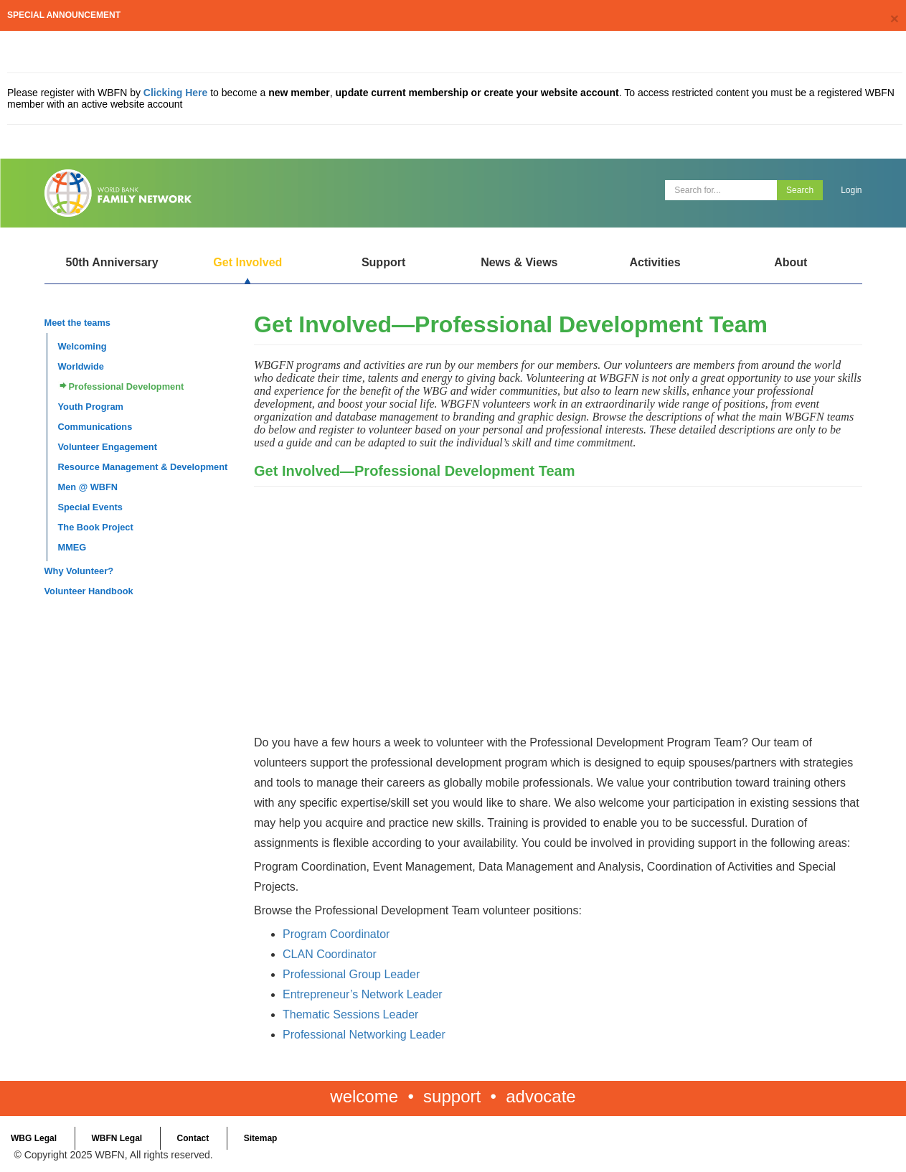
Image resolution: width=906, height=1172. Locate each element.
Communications (95, 426)
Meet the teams (77, 322)
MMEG (72, 547)
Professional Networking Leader (364, 1034)
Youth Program (90, 406)
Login (851, 190)
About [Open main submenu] (790, 262)
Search (799, 190)
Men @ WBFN (88, 487)
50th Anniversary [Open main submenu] (111, 262)
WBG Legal (34, 1138)
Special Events (90, 507)
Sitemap (261, 1138)
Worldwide (81, 366)
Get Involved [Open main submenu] (247, 262)
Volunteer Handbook (88, 591)
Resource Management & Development (143, 466)
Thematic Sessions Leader (350, 1014)
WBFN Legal (116, 1138)
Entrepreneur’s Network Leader (363, 994)
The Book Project (95, 527)
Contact (193, 1138)
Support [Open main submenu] (383, 262)
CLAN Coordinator (330, 954)
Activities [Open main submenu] (654, 262)
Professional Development (126, 386)
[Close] (894, 18)
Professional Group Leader (351, 974)
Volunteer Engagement (107, 446)
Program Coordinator (336, 934)
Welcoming (82, 346)
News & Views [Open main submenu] (519, 262)
